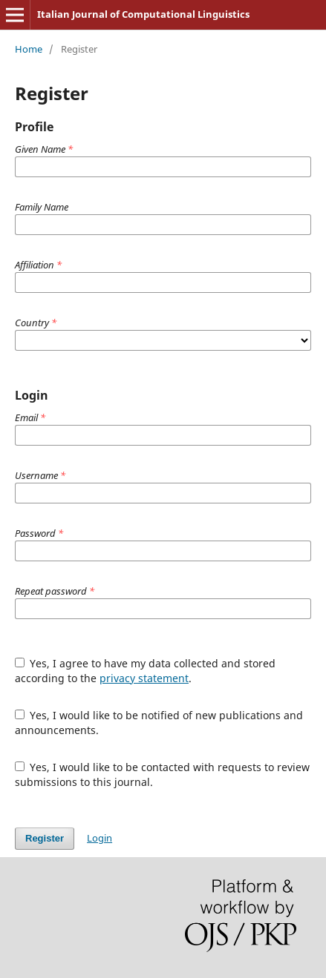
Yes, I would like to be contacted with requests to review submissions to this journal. (162, 774)
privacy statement (144, 678)
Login (99, 838)
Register (44, 838)
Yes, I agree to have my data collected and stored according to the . (145, 670)
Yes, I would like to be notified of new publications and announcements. (159, 722)
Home (28, 49)
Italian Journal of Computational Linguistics (143, 14)
